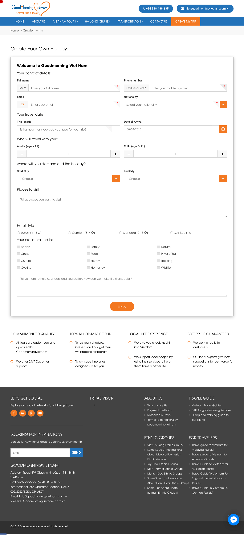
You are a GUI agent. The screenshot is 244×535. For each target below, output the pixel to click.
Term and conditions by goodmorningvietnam (162, 422)
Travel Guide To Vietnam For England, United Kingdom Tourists (210, 478)
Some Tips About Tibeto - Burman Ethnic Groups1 (163, 490)
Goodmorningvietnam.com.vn (44, 501)
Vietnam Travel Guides (207, 405)
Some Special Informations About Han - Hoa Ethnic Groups (168, 480)
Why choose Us (157, 405)
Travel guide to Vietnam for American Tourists (209, 456)
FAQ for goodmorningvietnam (211, 410)
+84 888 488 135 (156, 8)
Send (122, 306)
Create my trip (185, 21)
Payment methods (159, 410)
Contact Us (158, 21)
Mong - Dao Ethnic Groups (164, 473)
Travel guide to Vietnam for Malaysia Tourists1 (209, 447)
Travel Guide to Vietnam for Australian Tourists (210, 466)
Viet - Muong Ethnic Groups (165, 444)
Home (19, 21)
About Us (38, 21)
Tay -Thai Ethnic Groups (162, 464)
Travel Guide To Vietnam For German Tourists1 (210, 490)
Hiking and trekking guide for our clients (210, 417)
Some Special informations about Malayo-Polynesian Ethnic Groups (164, 454)
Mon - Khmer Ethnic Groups (165, 468)
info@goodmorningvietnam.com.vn (205, 8)
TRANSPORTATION (129, 21)
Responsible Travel (159, 415)
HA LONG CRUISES (97, 21)
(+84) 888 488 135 (49, 482)
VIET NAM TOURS (64, 21)
